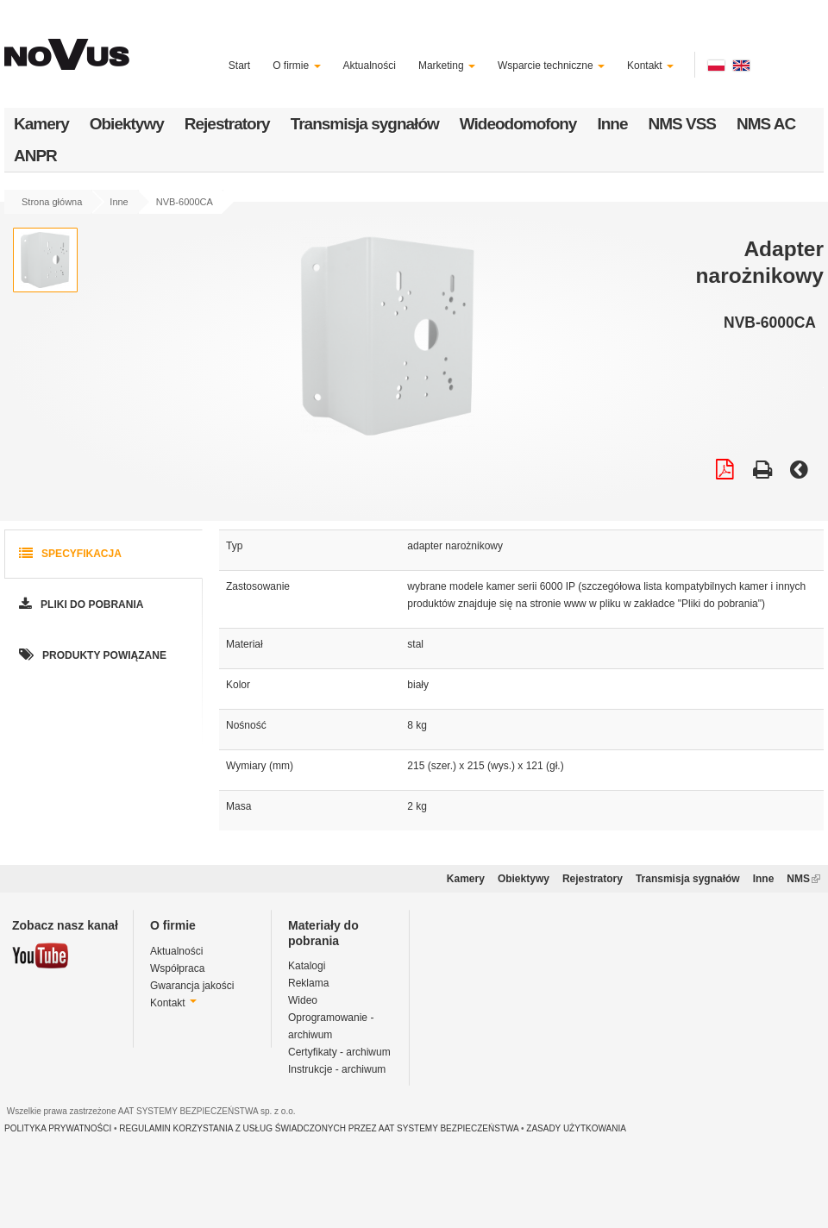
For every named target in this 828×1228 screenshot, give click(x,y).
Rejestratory (227, 124)
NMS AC (766, 124)
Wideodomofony (518, 124)
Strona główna (52, 202)
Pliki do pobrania (79, 605)
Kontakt (650, 66)
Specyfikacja (69, 554)
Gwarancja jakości (192, 986)
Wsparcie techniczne (551, 66)
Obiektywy (127, 124)
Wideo (302, 1000)
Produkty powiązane (91, 656)
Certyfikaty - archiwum (339, 1052)
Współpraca (177, 968)
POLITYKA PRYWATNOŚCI (57, 1128)
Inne (612, 124)
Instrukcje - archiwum (337, 1069)
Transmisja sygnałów (365, 124)
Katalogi (306, 966)
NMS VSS (683, 124)
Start (239, 66)
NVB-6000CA (184, 202)
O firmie (296, 66)
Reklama (308, 983)
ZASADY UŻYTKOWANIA (576, 1128)
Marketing (446, 66)
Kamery (41, 124)
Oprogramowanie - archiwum (330, 1026)
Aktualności (369, 66)
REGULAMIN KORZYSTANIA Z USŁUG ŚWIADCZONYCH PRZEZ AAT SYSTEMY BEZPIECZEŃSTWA (318, 1128)
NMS (803, 879)
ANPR (35, 156)
